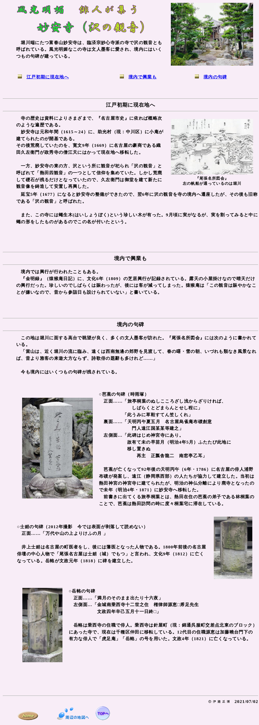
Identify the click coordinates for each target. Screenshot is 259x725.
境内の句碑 (215, 77)
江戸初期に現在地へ (47, 77)
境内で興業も (142, 77)
